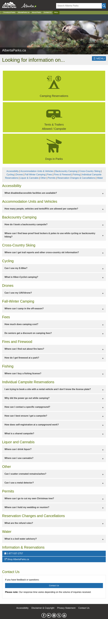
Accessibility (12, 171)
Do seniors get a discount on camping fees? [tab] (28, 333)
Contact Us (48, 12)
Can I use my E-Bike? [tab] (15, 268)
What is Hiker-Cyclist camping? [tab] (21, 277)
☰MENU (99, 58)
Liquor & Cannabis (29, 178)
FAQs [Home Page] (56, 12)
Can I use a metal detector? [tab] (19, 483)
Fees (49, 174)
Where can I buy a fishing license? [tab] (22, 373)
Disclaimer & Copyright (43, 608)
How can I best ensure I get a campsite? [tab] (25, 416)
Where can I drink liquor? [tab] (18, 449)
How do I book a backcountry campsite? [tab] (26, 224)
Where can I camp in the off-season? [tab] (24, 308)
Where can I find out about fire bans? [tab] (24, 349)
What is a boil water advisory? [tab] (20, 539)
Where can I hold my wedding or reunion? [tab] (26, 507)
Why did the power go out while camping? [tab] (27, 398)
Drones (19, 174)
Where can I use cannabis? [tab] (18, 458)
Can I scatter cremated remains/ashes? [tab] (25, 474)
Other (43, 178)
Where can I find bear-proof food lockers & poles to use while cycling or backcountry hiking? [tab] (49, 235)
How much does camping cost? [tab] (21, 324)
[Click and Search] (104, 6)
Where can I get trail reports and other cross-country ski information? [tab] (41, 252)
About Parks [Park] (36, 12)
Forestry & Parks (9, 12)
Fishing (76, 174)
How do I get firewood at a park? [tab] (21, 358)
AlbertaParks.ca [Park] (23, 12)
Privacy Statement (66, 608)
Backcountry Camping (66, 171)
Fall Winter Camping (35, 174)
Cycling (10, 174)
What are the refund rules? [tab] (18, 523)
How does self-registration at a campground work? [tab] (31, 424)
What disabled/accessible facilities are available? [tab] (30, 193)
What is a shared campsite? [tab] (19, 433)
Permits (51, 178)
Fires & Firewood (62, 174)
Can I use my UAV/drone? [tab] (18, 293)
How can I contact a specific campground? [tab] (27, 407)
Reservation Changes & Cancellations (76, 178)
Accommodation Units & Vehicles (36, 171)
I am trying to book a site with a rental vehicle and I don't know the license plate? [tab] (47, 389)
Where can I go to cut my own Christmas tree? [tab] (29, 498)
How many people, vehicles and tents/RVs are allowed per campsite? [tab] (41, 209)
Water (100, 178)
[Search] (79, 6)
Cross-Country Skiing (89, 171)
